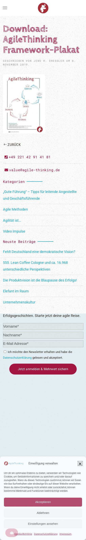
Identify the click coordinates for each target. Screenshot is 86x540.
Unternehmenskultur (19, 302)
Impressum (66, 534)
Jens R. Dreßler (49, 61)
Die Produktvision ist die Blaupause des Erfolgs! (40, 280)
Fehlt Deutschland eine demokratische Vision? (39, 252)
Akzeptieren (43, 502)
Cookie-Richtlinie (23, 534)
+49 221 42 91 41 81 (28, 157)
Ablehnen (43, 512)
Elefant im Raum (16, 291)
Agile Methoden (15, 209)
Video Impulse (14, 231)
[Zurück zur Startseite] (43, 8)
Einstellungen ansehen (43, 523)
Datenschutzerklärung (46, 534)
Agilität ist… (12, 220)
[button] (80, 463)
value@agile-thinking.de (32, 169)
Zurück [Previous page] (12, 144)
